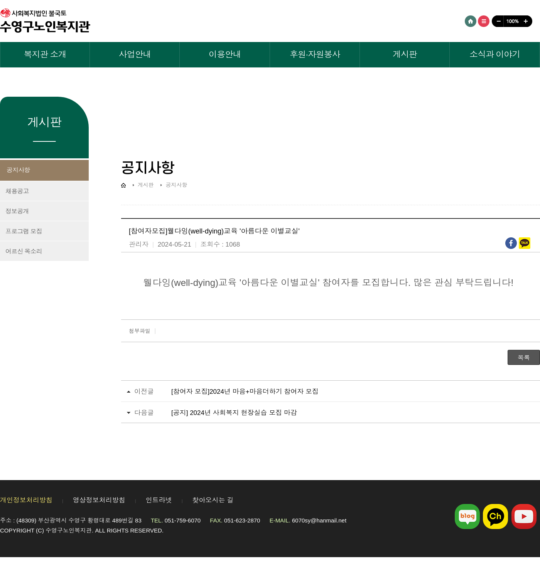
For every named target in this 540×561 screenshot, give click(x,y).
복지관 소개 (45, 54)
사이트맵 (483, 21)
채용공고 (17, 191)
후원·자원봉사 (315, 54)
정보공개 (17, 211)
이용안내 (225, 54)
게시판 (405, 54)
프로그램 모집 (23, 231)
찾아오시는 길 (213, 500)
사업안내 (135, 54)
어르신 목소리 (23, 251)
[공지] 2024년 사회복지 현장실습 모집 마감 (234, 413)
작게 (497, 21)
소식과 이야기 (494, 54)
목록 (524, 357)
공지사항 (18, 170)
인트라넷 (159, 500)
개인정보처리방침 (26, 500)
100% (512, 21)
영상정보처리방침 (99, 500)
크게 (526, 21)
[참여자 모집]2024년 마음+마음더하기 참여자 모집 (245, 391)
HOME (470, 21)
